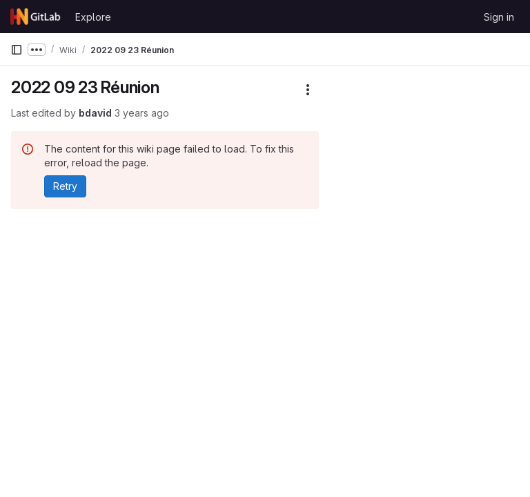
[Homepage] (36, 17)
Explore (93, 17)
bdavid (95, 113)
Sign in (499, 17)
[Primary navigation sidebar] (17, 50)
